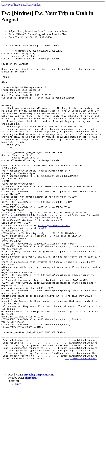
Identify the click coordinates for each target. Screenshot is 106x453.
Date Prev (7, 4)
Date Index (34, 4)
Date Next (20, 4)
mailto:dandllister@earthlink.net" (34, 252)
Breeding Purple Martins (39, 439)
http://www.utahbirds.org (81, 421)
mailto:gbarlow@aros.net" (54, 261)
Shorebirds (31, 442)
